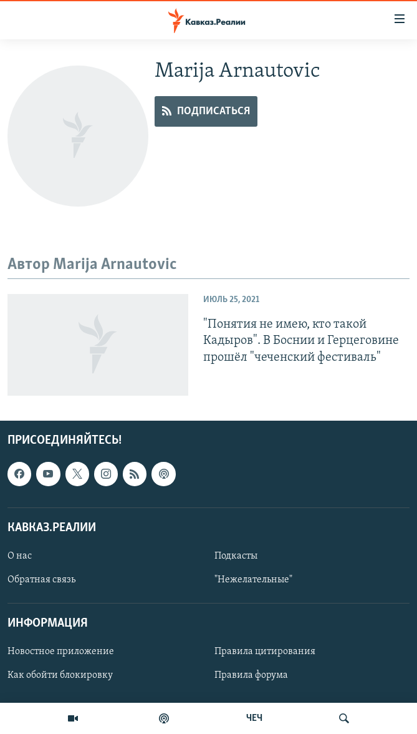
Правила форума (251, 675)
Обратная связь (41, 580)
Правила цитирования (264, 652)
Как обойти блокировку (60, 675)
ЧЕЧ (254, 718)
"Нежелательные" (253, 580)
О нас (19, 556)
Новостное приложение (60, 652)
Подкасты (235, 556)
